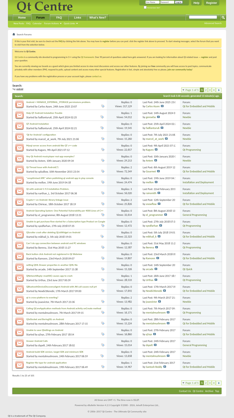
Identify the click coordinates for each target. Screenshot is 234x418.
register (204, 57)
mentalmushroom (48, 312)
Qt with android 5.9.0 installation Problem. (47, 189)
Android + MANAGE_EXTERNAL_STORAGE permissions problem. (58, 102)
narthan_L (44, 193)
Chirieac (42, 204)
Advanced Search (213, 23)
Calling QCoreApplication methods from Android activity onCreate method (63, 308)
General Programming (195, 214)
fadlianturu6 (45, 117)
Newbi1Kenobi (46, 291)
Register (211, 3)
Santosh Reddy (154, 366)
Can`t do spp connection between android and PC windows (56, 243)
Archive (209, 391)
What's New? (97, 17)
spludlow (43, 171)
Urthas (42, 280)
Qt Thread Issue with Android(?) (42, 167)
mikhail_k (43, 236)
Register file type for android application (46, 362)
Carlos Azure (45, 106)
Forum (40, 17)
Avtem (41, 160)
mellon (42, 182)
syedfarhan (44, 226)
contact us (96, 76)
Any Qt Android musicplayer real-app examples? (50, 156)
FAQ (28, 23)
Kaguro (42, 150)
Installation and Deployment (198, 182)
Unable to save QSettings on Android (44, 330)
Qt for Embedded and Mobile (199, 106)
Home (22, 17)
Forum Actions (51, 23)
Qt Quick (187, 269)
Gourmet (151, 171)
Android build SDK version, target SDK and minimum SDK (54, 351)
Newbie (187, 117)
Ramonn (43, 258)
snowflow (151, 204)
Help (196, 3)
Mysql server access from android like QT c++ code (51, 145)
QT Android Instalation (37, 123)
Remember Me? (152, 8)
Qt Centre (19, 57)
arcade (42, 269)
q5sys (41, 334)
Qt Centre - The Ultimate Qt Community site (124, 411)
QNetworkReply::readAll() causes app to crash (49, 275)
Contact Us (185, 391)
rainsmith (151, 193)
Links (77, 17)
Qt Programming (192, 149)
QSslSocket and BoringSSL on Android (45, 319)
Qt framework (87, 57)
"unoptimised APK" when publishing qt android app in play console (60, 178)
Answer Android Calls (37, 341)
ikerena (42, 247)
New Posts (19, 23)
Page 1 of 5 (192, 90)
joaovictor (43, 302)
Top (217, 391)
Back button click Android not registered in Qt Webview (54, 254)
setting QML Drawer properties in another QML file (52, 265)
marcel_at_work (47, 139)
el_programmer (46, 215)
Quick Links (69, 23)
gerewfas (151, 117)
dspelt (41, 345)
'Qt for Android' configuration (41, 134)
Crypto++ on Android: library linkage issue (47, 199)
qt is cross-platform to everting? (42, 297)
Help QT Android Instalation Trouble (44, 113)
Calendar (37, 23)
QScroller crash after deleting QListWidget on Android (53, 232)
